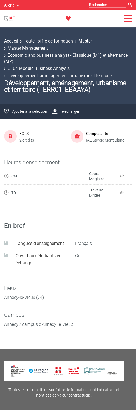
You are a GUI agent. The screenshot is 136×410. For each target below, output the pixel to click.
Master (85, 41)
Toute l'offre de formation (48, 41)
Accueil (11, 41)
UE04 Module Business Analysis (39, 68)
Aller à (11, 5)
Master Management (28, 48)
